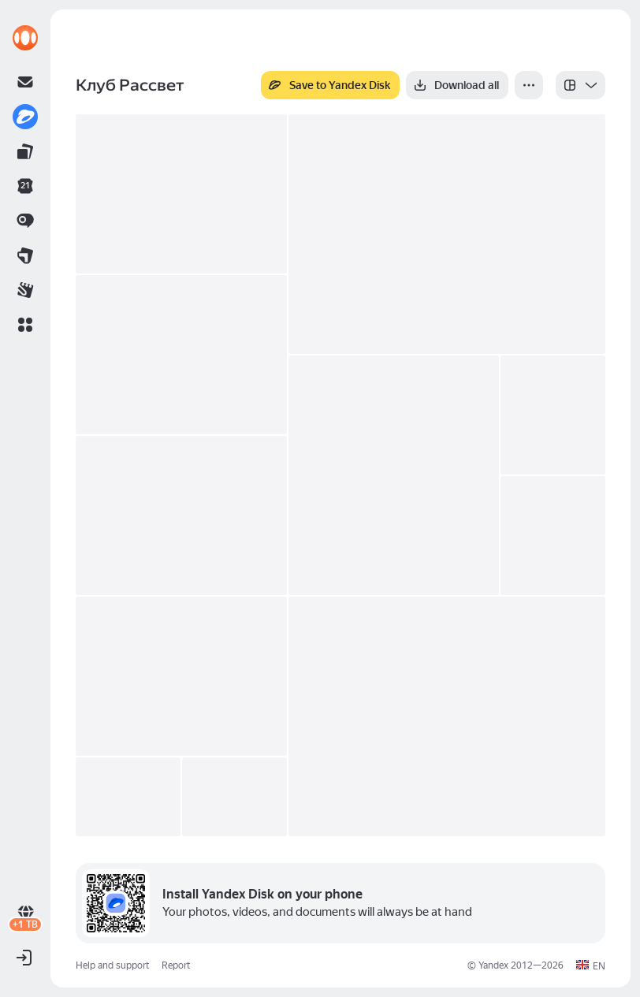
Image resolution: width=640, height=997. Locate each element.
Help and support (112, 965)
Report (176, 965)
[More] (529, 85)
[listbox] (580, 85)
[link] (25, 37)
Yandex (493, 965)
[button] (25, 324)
